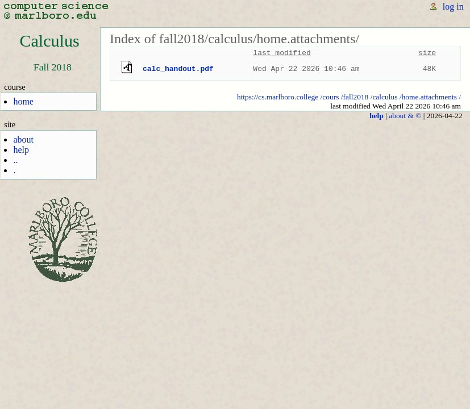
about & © (405, 115)
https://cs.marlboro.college (277, 97)
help (21, 150)
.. (15, 160)
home (23, 101)
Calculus (49, 41)
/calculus (384, 97)
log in (453, 6)
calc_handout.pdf (178, 69)
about (23, 139)
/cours (330, 97)
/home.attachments (428, 97)
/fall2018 (355, 97)
